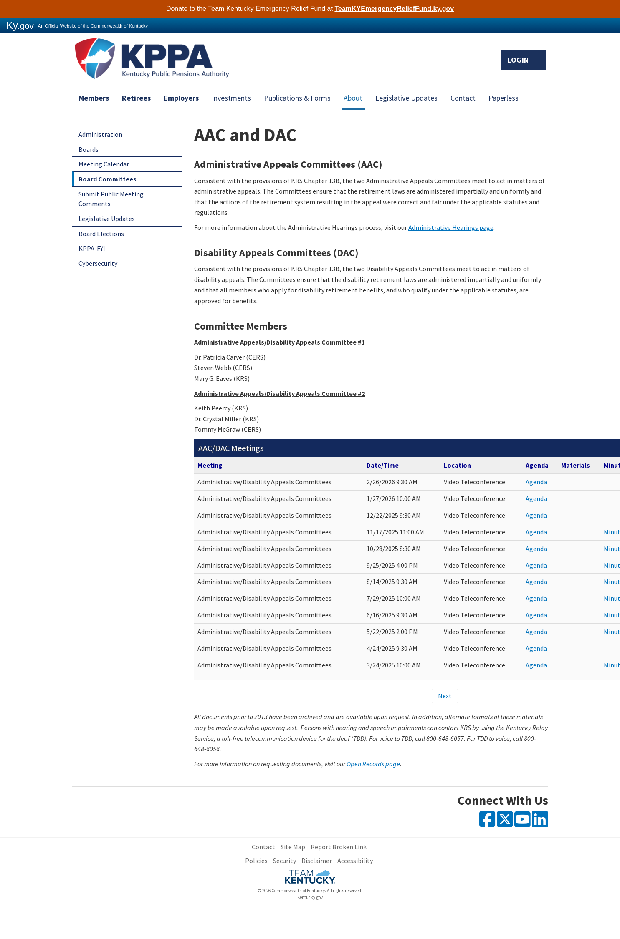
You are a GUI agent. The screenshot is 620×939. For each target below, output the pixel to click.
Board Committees (107, 179)
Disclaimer (316, 860)
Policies (256, 860)
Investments (231, 98)
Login (523, 60)
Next (445, 696)
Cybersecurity (97, 263)
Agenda (536, 482)
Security (284, 860)
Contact (463, 98)
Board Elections (101, 233)
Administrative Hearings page (450, 227)
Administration (100, 134)
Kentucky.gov (310, 897)
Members (93, 98)
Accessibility (355, 860)
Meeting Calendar (103, 164)
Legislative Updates (406, 98)
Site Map (293, 847)
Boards (88, 149)
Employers (181, 98)
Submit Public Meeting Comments (111, 199)
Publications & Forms (297, 98)
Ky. (20, 25)
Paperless (503, 98)
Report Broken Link (339, 847)
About (353, 98)
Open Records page (373, 764)
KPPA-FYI (91, 248)
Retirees (136, 98)
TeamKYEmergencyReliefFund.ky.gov (394, 8)
